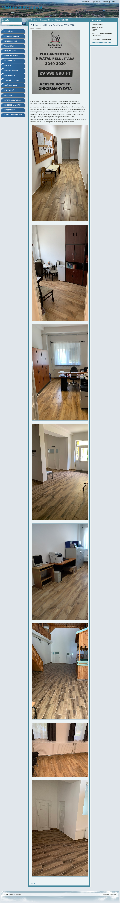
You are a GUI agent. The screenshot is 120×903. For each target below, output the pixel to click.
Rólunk (7, 66)
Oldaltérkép (106, 2)
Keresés (5, 20)
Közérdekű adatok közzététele (12, 106)
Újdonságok (9, 75)
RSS (114, 2)
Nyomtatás (96, 2)
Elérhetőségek (11, 70)
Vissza (32, 883)
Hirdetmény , (9, 110)
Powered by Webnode (109, 894)
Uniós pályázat (11, 56)
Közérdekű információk (9, 91)
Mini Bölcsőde (10, 41)
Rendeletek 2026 (11, 36)
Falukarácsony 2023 (13, 115)
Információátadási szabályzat (12, 101)
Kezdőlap (34, 20)
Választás (9, 46)
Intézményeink (10, 85)
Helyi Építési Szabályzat (9, 61)
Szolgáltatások (11, 80)
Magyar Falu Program (10, 51)
